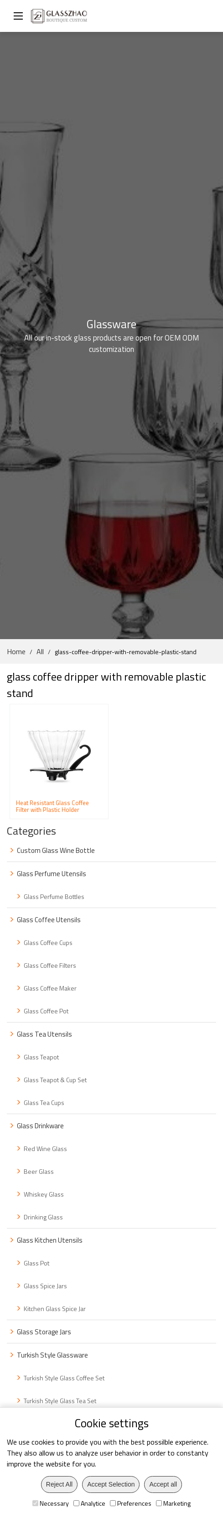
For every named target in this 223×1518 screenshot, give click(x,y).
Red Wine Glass (45, 1148)
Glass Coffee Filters (50, 965)
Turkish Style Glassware (52, 1355)
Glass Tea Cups (44, 1102)
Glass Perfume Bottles (54, 896)
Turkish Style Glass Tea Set (60, 1400)
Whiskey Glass (44, 1194)
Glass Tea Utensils (44, 1034)
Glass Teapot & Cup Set (55, 1079)
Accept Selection (111, 1484)
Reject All (59, 1484)
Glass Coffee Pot (46, 1011)
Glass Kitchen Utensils (50, 1240)
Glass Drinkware (40, 1125)
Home (16, 651)
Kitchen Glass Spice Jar (55, 1308)
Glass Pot (36, 1263)
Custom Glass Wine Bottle (56, 850)
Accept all (163, 1484)
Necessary (50, 1503)
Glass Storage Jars (44, 1332)
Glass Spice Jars (45, 1286)
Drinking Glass (43, 1217)
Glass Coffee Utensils (49, 919)
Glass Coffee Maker (50, 988)
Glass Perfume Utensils (51, 873)
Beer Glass (39, 1171)
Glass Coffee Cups (48, 942)
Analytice (89, 1503)
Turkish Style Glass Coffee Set (64, 1378)
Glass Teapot (41, 1057)
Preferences (130, 1503)
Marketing (173, 1503)
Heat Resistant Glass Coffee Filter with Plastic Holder (52, 806)
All (40, 651)
